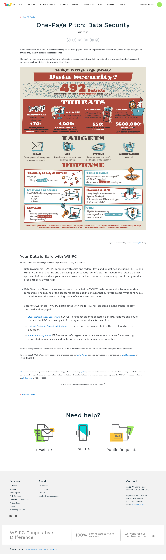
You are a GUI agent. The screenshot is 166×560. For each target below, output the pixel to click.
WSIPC (23, 372)
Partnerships (15, 507)
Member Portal (147, 4)
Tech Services (16, 498)
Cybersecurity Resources (16, 502)
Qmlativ (84, 372)
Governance (44, 487)
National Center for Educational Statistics (52, 326)
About (100, 4)
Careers (110, 4)
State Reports (16, 494)
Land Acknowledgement (47, 499)
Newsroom (89, 4)
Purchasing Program (18, 515)
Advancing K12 (136, 243)
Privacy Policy (32, 555)
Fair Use (44, 555)
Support (13, 491)
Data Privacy (82, 355)
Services (31, 4)
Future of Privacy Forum (42, 335)
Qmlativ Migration (47, 4)
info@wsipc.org (130, 355)
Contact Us (55, 555)
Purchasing (63, 4)
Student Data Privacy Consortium (47, 316)
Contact (121, 4)
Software (14, 487)
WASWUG (76, 4)
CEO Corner (44, 491)
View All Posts (29, 17)
